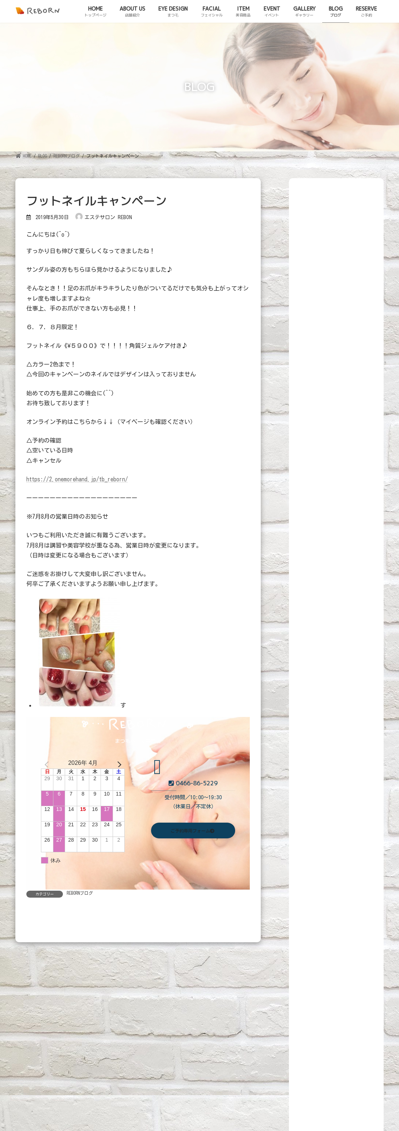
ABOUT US (65, 1023)
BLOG (280, 1023)
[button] (193, 832)
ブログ (10, 1079)
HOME (29, 1023)
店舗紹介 (15, 1073)
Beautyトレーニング (351, 359)
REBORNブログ (80, 893)
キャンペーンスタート (353, 696)
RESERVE (313, 1023)
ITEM (180, 1023)
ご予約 (12, 1085)
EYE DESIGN (108, 1023)
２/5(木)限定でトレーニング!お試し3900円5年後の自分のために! (353, 464)
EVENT (211, 1023)
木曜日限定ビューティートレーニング (353, 424)
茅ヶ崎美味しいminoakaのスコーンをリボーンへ (350, 666)
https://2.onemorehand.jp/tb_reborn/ (77, 479)
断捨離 (337, 569)
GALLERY (246, 1023)
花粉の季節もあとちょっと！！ (353, 632)
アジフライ (342, 598)
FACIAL (148, 1023)
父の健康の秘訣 (348, 722)
